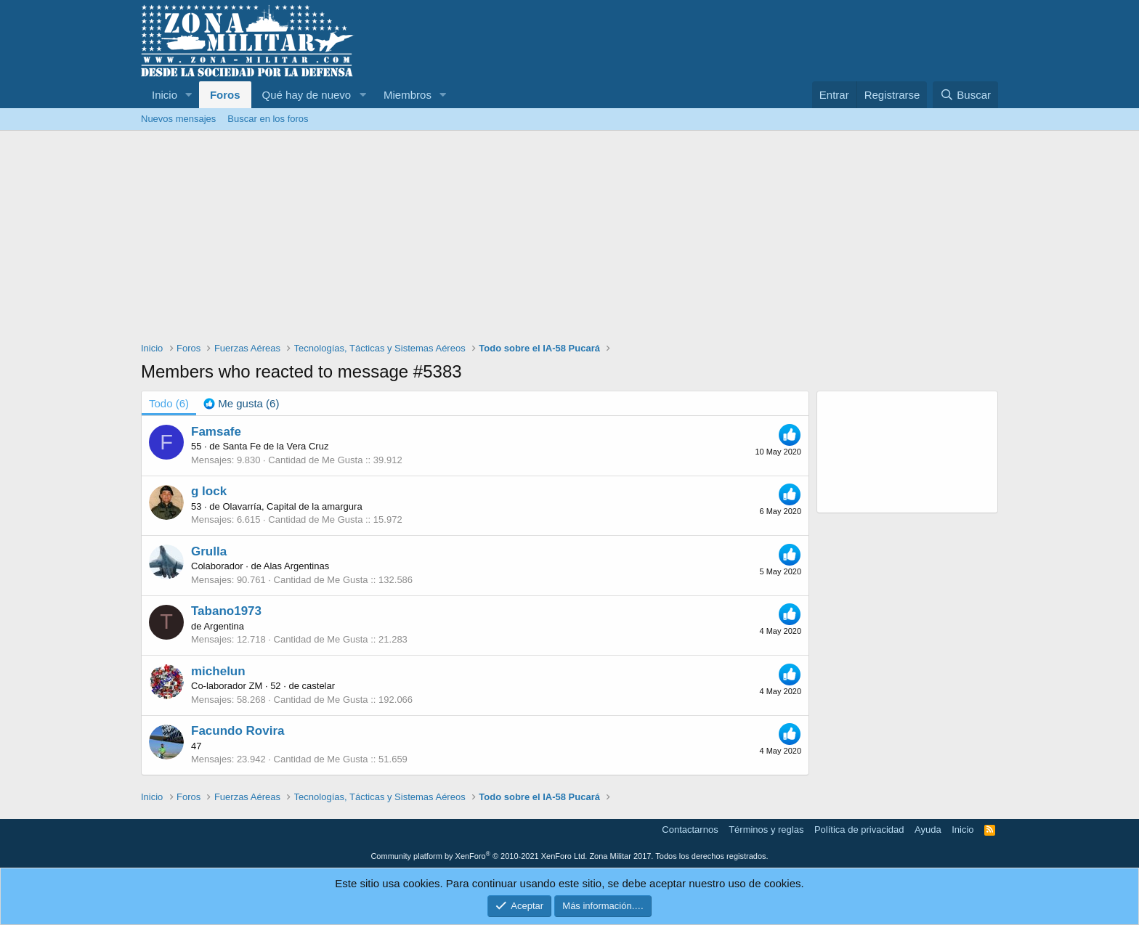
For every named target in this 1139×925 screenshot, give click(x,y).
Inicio (164, 95)
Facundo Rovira (237, 731)
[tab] (241, 403)
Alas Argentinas (296, 566)
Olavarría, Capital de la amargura (292, 506)
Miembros (407, 95)
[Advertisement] (569, 239)
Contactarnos (690, 829)
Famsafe (216, 432)
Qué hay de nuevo (307, 95)
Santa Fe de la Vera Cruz (275, 446)
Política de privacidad (859, 829)
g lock (209, 491)
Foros (225, 95)
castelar (319, 685)
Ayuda (928, 829)
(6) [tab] (169, 403)
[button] (189, 94)
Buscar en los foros (267, 118)
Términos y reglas (766, 829)
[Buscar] (965, 94)
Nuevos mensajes (178, 118)
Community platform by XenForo (478, 856)
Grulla (209, 551)
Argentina (223, 626)
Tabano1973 (226, 611)
